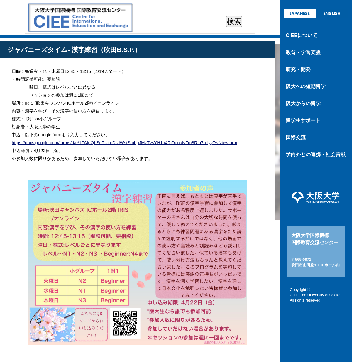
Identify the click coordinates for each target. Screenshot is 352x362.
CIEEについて (301, 35)
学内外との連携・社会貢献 (316, 154)
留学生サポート (303, 120)
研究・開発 (298, 69)
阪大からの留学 (303, 103)
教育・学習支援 (303, 52)
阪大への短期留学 (306, 86)
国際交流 (296, 137)
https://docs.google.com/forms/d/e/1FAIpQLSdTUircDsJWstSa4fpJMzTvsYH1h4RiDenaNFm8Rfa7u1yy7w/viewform (124, 142)
